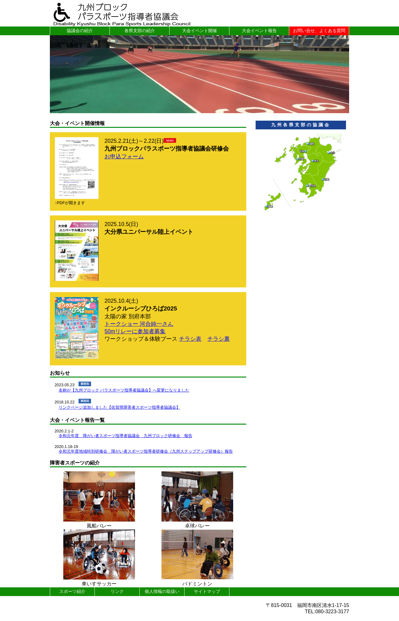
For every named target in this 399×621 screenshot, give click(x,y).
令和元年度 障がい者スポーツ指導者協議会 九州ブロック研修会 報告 (125, 435)
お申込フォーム (124, 156)
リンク (117, 591)
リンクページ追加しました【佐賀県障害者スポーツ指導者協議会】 (119, 407)
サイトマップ (207, 591)
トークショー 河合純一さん (138, 324)
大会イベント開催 (199, 30)
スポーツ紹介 (72, 591)
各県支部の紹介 (139, 30)
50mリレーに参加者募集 (135, 331)
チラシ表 (190, 339)
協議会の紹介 (80, 30)
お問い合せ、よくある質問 (319, 30)
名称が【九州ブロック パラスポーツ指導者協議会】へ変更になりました (124, 390)
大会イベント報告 (259, 30)
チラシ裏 (218, 339)
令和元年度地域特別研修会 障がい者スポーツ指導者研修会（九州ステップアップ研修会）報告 (146, 451)
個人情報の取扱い (162, 591)
